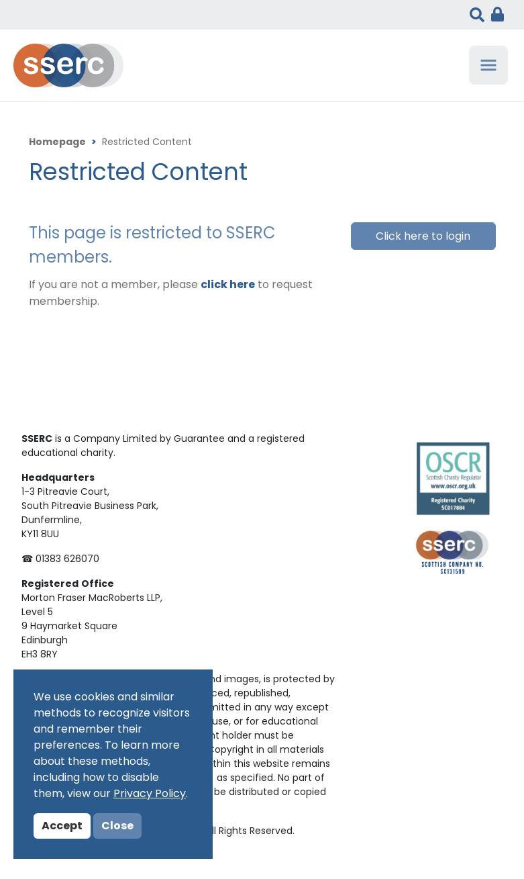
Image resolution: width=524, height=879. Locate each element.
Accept (62, 826)
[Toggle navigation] (488, 65)
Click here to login (423, 237)
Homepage (57, 143)
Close (117, 826)
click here (228, 285)
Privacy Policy (149, 794)
